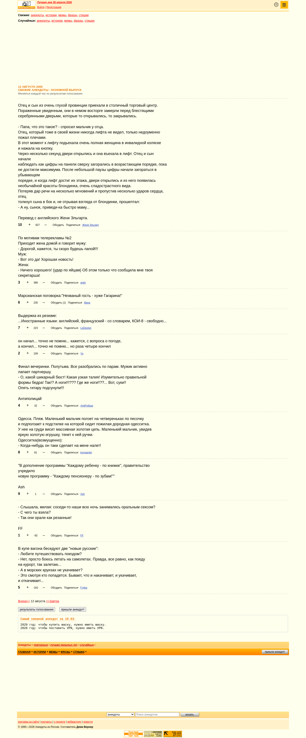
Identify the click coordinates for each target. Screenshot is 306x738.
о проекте (59, 721)
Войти (40, 7)
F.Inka (83, 587)
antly (83, 282)
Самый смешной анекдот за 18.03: (48, 619)
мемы (62, 15)
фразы (72, 15)
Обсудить (58, 225)
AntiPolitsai (86, 405)
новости (88, 721)
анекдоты (37, 15)
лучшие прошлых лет (63, 644)
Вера (87, 302)
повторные (41, 644)
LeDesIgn (85, 328)
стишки (84, 15)
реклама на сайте (28, 721)
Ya (81, 353)
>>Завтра (52, 601)
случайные (87, 644)
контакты (46, 721)
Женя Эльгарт (90, 225)
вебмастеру (74, 721)
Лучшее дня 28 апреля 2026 (54, 2)
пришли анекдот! (275, 651)
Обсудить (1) (58, 302)
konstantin (86, 452)
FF (82, 535)
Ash (82, 494)
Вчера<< (24, 601)
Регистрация (53, 7)
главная (24, 652)
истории (51, 15)
